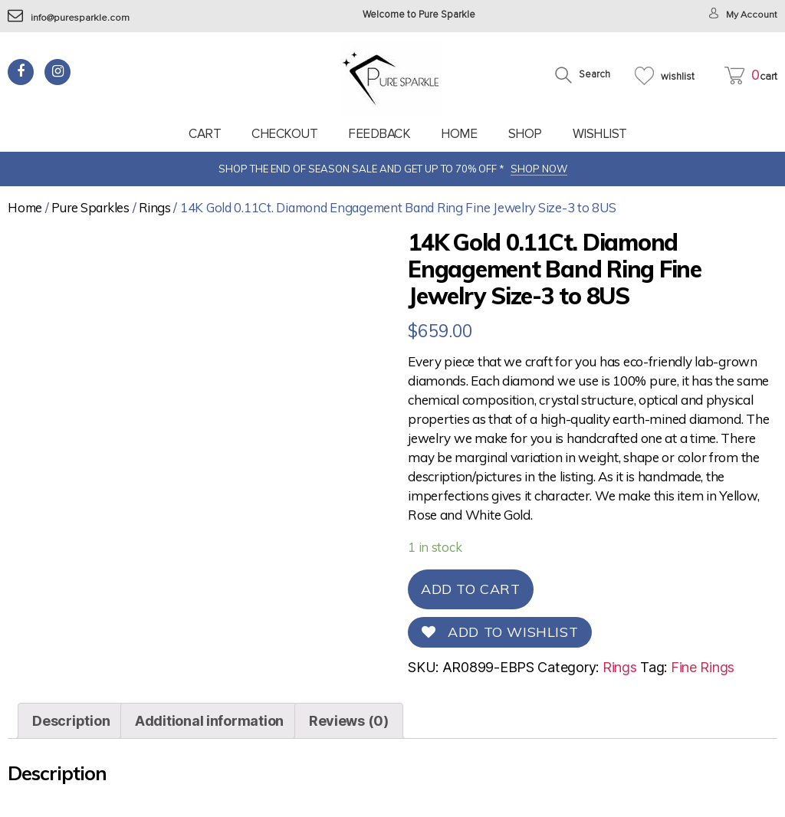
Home (459, 134)
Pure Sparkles (90, 207)
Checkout (284, 134)
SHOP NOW (539, 168)
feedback (379, 134)
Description (71, 721)
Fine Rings (702, 667)
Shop (525, 134)
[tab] (71, 721)
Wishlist (600, 134)
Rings (155, 207)
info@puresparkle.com (69, 18)
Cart (205, 134)
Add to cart (471, 589)
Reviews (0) (349, 721)
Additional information (209, 721)
